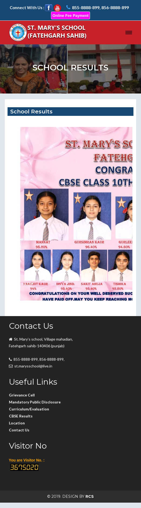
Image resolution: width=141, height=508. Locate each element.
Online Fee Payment (71, 15)
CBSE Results (21, 416)
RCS (89, 496)
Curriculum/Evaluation (29, 409)
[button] (128, 32)
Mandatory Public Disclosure (35, 402)
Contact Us (19, 430)
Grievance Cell (22, 395)
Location (17, 423)
